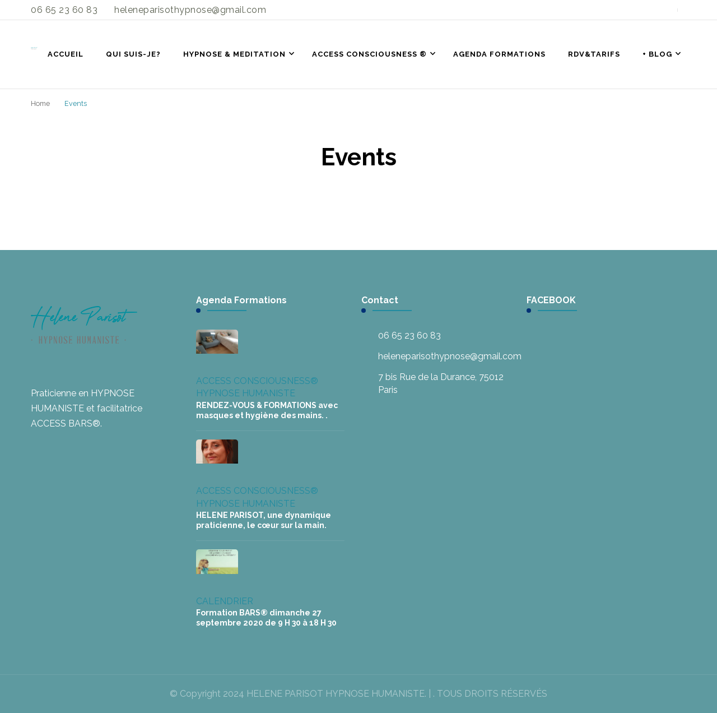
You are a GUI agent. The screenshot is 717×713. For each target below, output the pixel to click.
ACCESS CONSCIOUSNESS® (257, 381)
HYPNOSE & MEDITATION (234, 54)
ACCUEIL (65, 54)
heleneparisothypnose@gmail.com (450, 356)
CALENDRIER (224, 601)
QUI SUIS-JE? (133, 54)
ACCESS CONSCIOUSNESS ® (369, 54)
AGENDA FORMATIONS (499, 54)
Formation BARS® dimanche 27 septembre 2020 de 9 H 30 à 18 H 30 (266, 617)
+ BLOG (657, 54)
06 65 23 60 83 (409, 335)
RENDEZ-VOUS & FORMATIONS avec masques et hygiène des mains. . (267, 410)
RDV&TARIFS (594, 54)
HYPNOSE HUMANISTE (245, 393)
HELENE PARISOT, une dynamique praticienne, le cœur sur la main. (263, 520)
